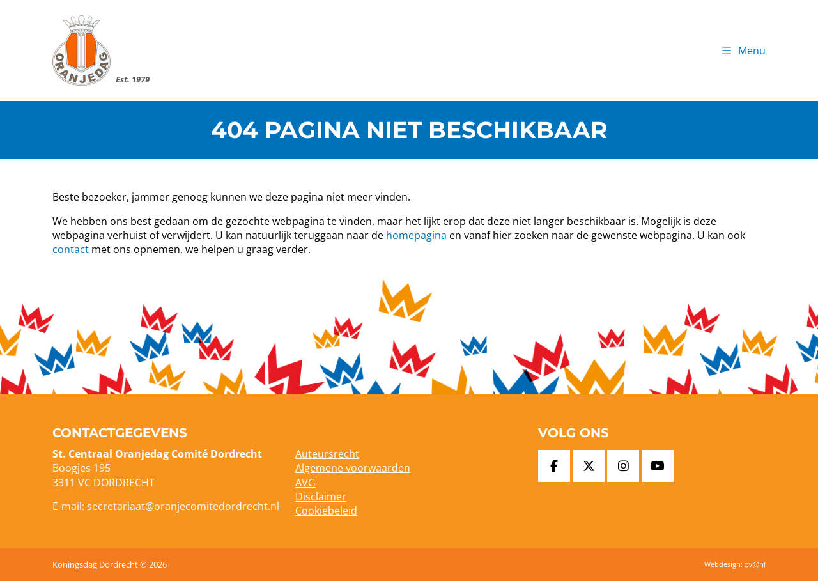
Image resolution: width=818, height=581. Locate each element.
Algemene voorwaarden (352, 468)
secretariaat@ (120, 506)
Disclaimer (320, 497)
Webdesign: (735, 564)
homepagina (416, 235)
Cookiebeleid (326, 511)
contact (70, 249)
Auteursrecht (327, 454)
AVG (305, 483)
